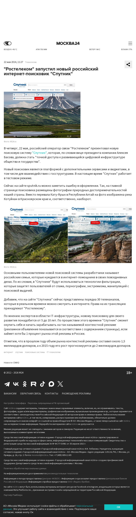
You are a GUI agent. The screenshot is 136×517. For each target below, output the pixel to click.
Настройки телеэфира (15, 403)
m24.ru (12, 408)
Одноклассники (25, 384)
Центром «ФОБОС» (51, 478)
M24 (21, 372)
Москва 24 (68, 43)
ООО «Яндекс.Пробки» (79, 481)
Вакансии (10, 393)
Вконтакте (16, 384)
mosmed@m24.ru (40, 455)
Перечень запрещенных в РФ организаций (48, 403)
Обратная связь (30, 393)
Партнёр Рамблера (13, 495)
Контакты (51, 393)
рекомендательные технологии (62, 473)
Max (51, 384)
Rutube (33, 384)
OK (118, 507)
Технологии (30, 62)
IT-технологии (53, 352)
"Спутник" (39, 153)
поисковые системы (35, 352)
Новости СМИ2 (11, 362)
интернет (8, 352)
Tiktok (42, 384)
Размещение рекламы (76, 393)
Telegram (7, 384)
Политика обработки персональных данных (25, 468)
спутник (19, 352)
